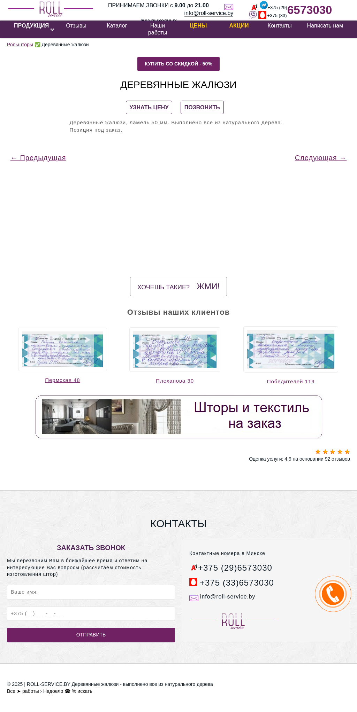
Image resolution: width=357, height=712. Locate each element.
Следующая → (321, 158)
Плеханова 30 (175, 381)
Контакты (280, 26)
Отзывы (76, 26)
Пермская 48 (62, 380)
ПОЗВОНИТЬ (202, 107)
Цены (198, 26)
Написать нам (325, 26)
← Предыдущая (38, 158)
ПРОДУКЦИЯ (31, 26)
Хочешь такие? (178, 286)
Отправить (91, 634)
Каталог (117, 26)
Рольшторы (20, 44)
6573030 (309, 9)
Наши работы (157, 29)
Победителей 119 (291, 381)
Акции (239, 26)
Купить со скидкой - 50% (178, 63)
